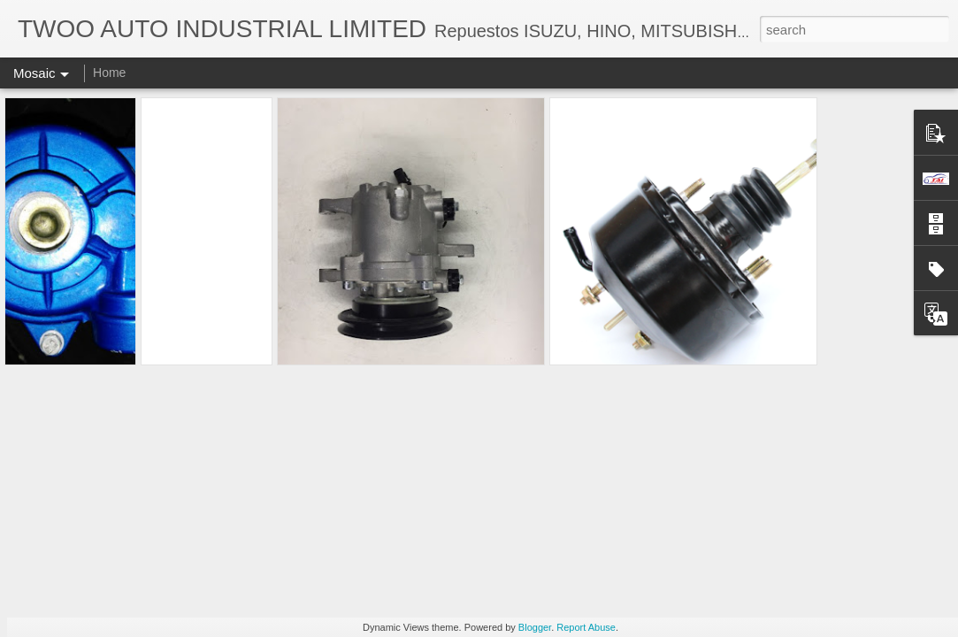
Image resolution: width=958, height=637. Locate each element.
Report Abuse (586, 627)
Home (109, 72)
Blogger (534, 627)
